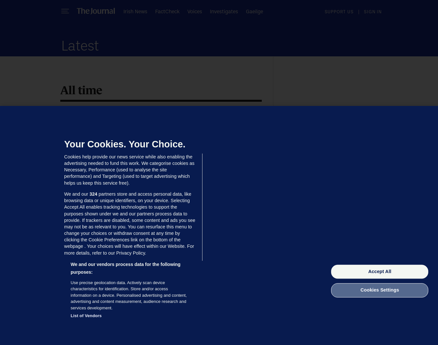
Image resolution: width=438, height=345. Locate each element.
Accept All (379, 271)
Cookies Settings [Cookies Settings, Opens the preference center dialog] (380, 290)
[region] (219, 225)
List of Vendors (86, 315)
